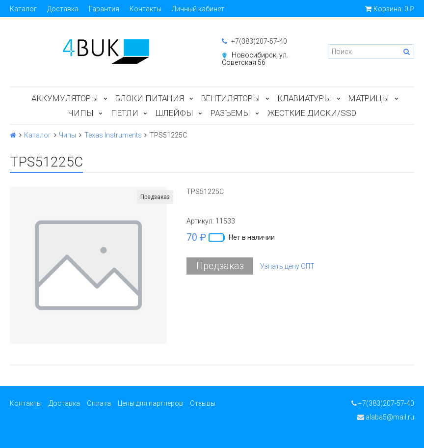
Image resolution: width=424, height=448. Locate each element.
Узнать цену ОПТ (287, 266)
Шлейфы (174, 113)
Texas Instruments (113, 135)
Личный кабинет (198, 8)
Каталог (23, 8)
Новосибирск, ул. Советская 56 (255, 58)
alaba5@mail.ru (385, 417)
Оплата (99, 403)
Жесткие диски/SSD (311, 113)
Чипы (81, 113)
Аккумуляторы (64, 98)
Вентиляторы (230, 98)
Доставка (63, 8)
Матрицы (368, 98)
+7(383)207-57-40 (254, 41)
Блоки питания (149, 98)
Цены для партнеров (150, 403)
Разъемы (230, 113)
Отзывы (202, 403)
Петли (124, 113)
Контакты (145, 8)
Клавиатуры (304, 98)
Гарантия (104, 8)
